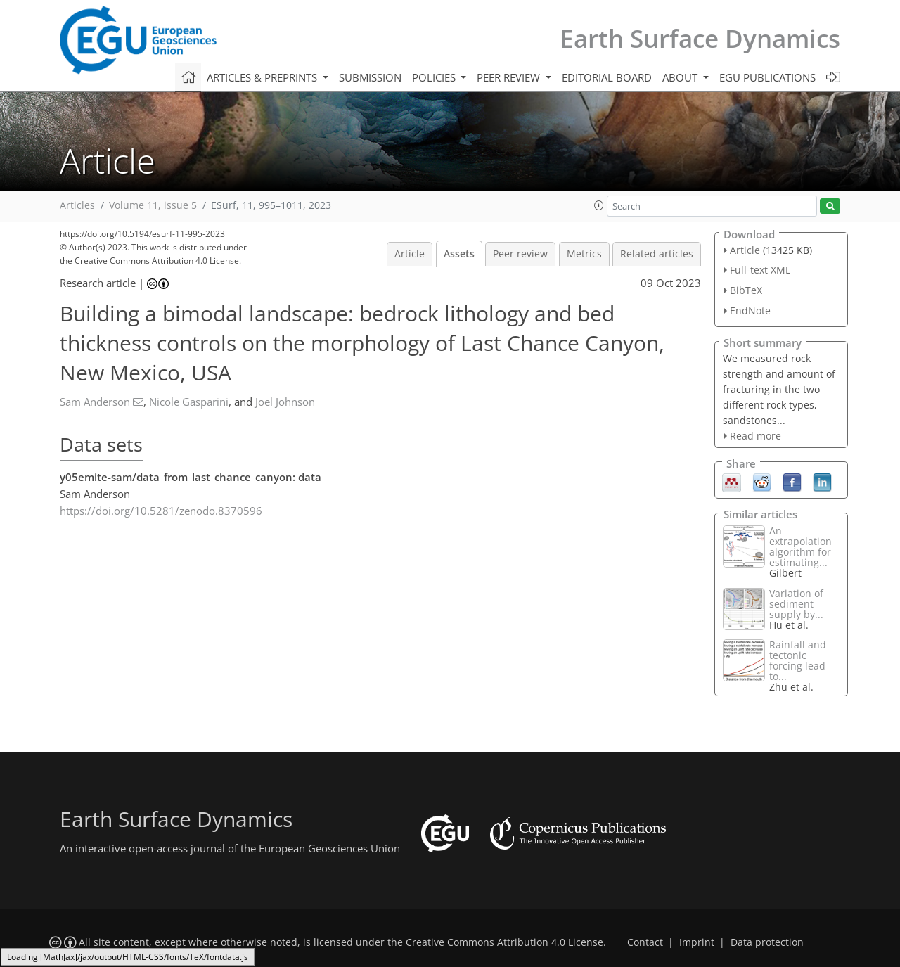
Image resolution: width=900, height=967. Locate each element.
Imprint (696, 942)
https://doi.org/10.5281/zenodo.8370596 (161, 511)
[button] (599, 205)
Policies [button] (435, 77)
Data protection (767, 942)
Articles (77, 205)
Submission (370, 77)
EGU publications (767, 77)
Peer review (520, 254)
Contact (645, 942)
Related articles (656, 254)
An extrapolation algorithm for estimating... (800, 546)
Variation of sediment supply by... (796, 604)
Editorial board (607, 77)
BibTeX (746, 290)
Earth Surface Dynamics (700, 38)
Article (409, 254)
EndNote (750, 310)
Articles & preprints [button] (263, 77)
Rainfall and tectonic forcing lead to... (797, 660)
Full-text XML (760, 269)
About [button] (681, 77)
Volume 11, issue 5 (153, 205)
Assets (459, 254)
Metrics (584, 254)
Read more (755, 435)
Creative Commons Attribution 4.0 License (504, 942)
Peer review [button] (510, 77)
